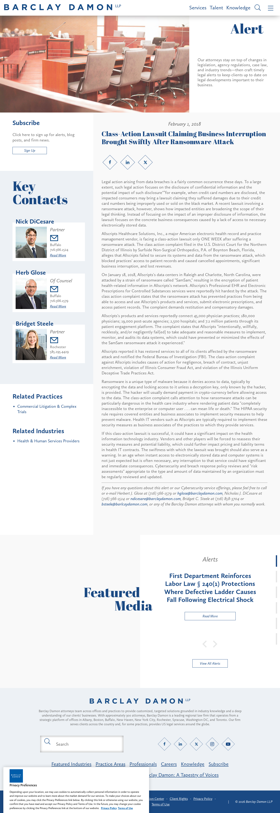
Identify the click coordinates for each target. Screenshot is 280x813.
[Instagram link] (212, 744)
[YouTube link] (228, 744)
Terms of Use (161, 804)
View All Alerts (210, 663)
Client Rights (179, 799)
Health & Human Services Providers (48, 440)
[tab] (276, 561)
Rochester (58, 347)
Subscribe (219, 764)
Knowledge (238, 7)
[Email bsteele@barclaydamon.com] (59, 340)
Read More (58, 255)
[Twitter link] (145, 162)
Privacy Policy (202, 799)
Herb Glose (31, 272)
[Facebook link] (110, 162)
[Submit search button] (47, 741)
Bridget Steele (35, 323)
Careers (169, 764)
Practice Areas (110, 764)
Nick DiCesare (35, 221)
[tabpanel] (210, 587)
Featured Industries (71, 764)
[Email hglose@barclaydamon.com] (61, 289)
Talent (216, 7)
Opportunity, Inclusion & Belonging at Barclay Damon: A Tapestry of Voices (140, 775)
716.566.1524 (59, 249)
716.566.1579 (59, 300)
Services (198, 7)
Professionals (143, 764)
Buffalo (55, 245)
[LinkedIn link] (127, 162)
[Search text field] (86, 744)
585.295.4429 (59, 351)
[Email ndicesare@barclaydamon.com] (59, 238)
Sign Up (29, 150)
